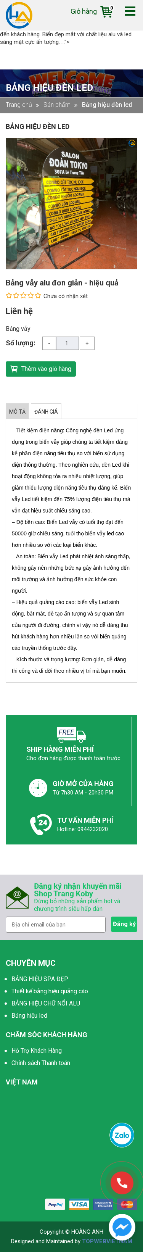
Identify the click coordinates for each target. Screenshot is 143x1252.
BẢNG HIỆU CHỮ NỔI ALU (45, 1003)
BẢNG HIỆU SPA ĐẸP (39, 979)
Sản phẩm (57, 104)
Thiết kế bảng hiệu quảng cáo (49, 991)
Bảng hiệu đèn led (49, 87)
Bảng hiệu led (29, 1015)
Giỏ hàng (91, 11)
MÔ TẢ (17, 412)
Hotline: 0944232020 (82, 829)
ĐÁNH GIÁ (46, 412)
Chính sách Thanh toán (40, 1063)
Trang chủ (19, 104)
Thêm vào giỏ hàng (40, 368)
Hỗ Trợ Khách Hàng (36, 1050)
